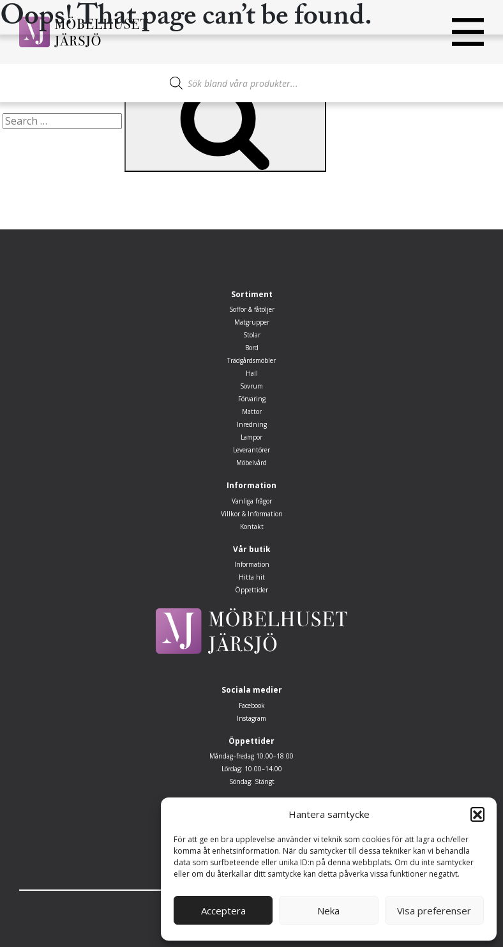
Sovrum (251, 385)
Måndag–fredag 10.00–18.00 (251, 755)
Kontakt (252, 526)
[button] (477, 814)
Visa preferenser (434, 910)
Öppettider (251, 589)
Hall (252, 373)
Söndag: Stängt (251, 781)
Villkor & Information (252, 513)
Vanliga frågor (252, 501)
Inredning (252, 424)
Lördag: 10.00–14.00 (251, 768)
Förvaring (252, 398)
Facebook (252, 705)
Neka (328, 910)
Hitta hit (252, 577)
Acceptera (223, 910)
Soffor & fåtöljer (251, 309)
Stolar (251, 334)
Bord (252, 347)
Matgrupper (251, 322)
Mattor (252, 411)
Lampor (251, 437)
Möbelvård (251, 462)
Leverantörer (251, 449)
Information (251, 564)
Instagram (251, 718)
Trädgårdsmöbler (251, 360)
